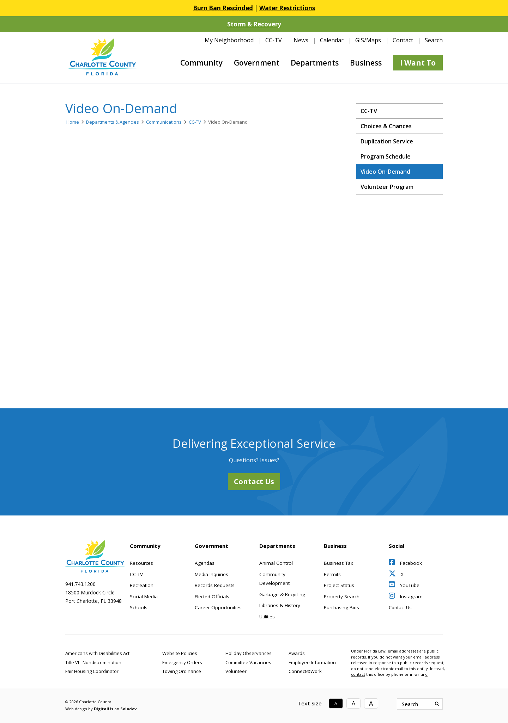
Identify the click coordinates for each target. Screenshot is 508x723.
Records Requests (215, 585)
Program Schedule (386, 156)
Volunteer (236, 671)
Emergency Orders (182, 662)
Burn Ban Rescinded (223, 8)
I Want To (418, 63)
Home (72, 122)
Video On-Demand (385, 171)
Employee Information (312, 662)
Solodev (128, 708)
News (301, 40)
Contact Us (254, 481)
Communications (164, 122)
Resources (141, 563)
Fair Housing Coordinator (92, 671)
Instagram (406, 596)
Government (256, 63)
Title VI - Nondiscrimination (93, 662)
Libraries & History (279, 605)
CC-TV (273, 40)
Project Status (339, 585)
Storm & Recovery (254, 24)
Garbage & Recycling (282, 594)
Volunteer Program (387, 187)
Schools (138, 607)
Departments (315, 63)
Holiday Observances (248, 653)
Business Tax (338, 563)
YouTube (404, 585)
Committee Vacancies (248, 662)
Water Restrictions (287, 8)
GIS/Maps (368, 40)
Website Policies (179, 653)
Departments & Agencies (112, 122)
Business (366, 63)
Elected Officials (212, 596)
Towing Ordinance (181, 671)
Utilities (267, 616)
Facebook (405, 563)
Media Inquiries (211, 574)
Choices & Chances (386, 126)
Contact (403, 40)
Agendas (204, 563)
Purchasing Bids (341, 607)
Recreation (141, 585)
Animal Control (276, 563)
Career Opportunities (218, 607)
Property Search (341, 596)
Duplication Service (387, 141)
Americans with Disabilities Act (97, 653)
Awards (297, 653)
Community (201, 63)
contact (358, 674)
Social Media (144, 596)
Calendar (332, 40)
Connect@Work (305, 671)
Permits (332, 574)
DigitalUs (103, 708)
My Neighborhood (229, 40)
